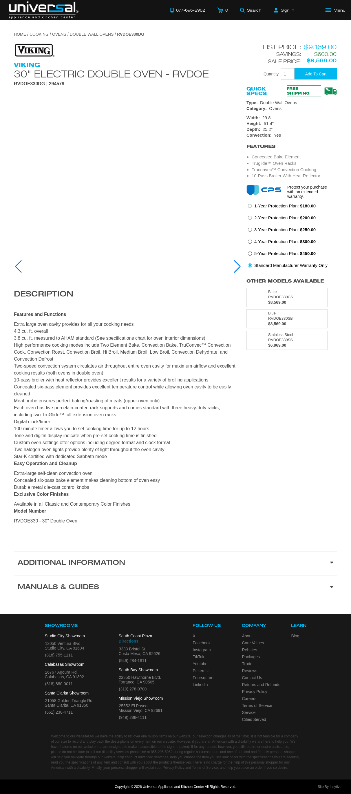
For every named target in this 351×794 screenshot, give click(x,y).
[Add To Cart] (316, 73)
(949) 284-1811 (133, 660)
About (247, 636)
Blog (295, 636)
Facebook (202, 643)
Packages (251, 656)
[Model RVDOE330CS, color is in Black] (287, 297)
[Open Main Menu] (335, 10)
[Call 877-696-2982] (188, 10)
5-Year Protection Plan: (285, 253)
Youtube (200, 663)
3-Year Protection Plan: (285, 229)
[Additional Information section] (175, 563)
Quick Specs (256, 91)
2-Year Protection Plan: (285, 217)
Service (249, 712)
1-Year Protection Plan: (285, 205)
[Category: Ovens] (291, 108)
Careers (249, 698)
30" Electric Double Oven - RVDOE (111, 74)
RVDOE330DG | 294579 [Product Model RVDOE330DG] (39, 84)
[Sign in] (284, 10)
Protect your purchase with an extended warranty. (307, 192)
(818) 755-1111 (59, 655)
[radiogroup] (292, 237)
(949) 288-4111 (133, 717)
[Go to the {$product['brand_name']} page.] (34, 50)
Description (43, 295)
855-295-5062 (162, 752)
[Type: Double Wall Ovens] (291, 102)
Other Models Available (285, 281)
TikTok (198, 656)
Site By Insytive (329, 787)
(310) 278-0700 (133, 689)
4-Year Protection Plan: (285, 241)
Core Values (253, 643)
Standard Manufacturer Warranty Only (291, 265)
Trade (247, 663)
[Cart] (223, 10)
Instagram (202, 650)
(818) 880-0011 (59, 683)
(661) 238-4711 (59, 712)
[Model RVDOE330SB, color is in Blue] (287, 319)
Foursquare (203, 677)
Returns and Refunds (261, 684)
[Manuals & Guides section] (175, 588)
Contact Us (252, 677)
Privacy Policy (254, 691)
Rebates (249, 650)
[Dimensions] (291, 123)
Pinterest (201, 670)
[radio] (282, 207)
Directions (128, 641)
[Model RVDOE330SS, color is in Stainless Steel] (287, 340)
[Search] (250, 10)
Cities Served (254, 719)
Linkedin (200, 684)
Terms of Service (257, 705)
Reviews (249, 670)
